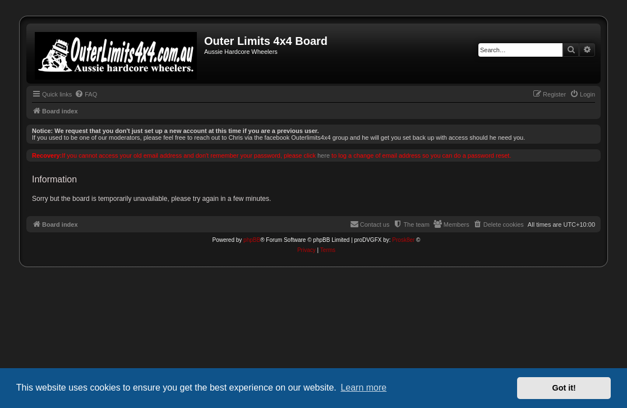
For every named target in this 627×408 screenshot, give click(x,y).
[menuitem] (86, 94)
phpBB (251, 240)
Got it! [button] (564, 387)
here (323, 155)
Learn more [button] (363, 387)
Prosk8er (403, 240)
